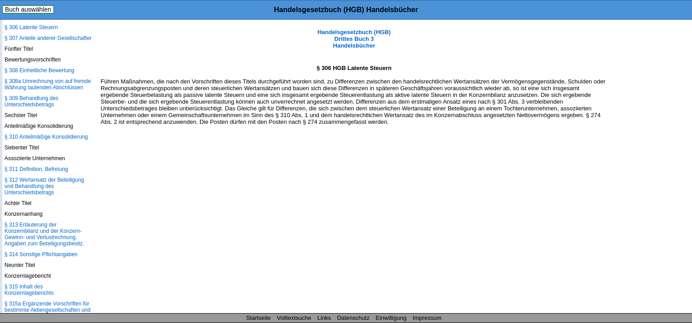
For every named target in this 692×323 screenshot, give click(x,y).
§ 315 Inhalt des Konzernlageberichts (28, 290)
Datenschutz (353, 317)
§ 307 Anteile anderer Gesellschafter (48, 38)
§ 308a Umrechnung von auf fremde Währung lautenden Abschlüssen (47, 84)
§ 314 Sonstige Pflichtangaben (41, 254)
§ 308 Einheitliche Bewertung (39, 70)
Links (324, 317)
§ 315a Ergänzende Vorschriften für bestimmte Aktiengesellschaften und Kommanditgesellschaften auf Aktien (47, 310)
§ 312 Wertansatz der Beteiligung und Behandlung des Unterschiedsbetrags (44, 186)
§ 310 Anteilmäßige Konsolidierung (46, 137)
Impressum (427, 317)
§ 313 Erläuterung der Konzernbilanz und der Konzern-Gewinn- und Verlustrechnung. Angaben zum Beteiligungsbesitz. (44, 234)
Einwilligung (391, 317)
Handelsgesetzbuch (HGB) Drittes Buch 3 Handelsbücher (354, 39)
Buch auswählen (28, 9)
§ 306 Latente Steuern (31, 27)
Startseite (258, 317)
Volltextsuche (294, 317)
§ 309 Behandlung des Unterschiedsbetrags (31, 101)
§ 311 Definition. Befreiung (36, 169)
